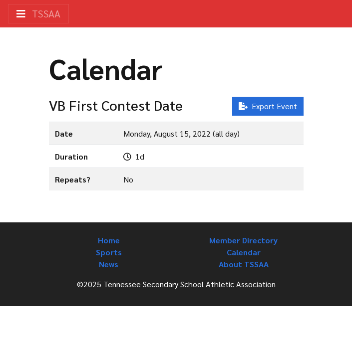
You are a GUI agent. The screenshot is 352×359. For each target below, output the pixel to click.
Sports (109, 252)
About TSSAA (244, 264)
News (108, 264)
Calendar (244, 252)
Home (109, 240)
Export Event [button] (268, 106)
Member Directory (243, 240)
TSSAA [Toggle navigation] (38, 13)
